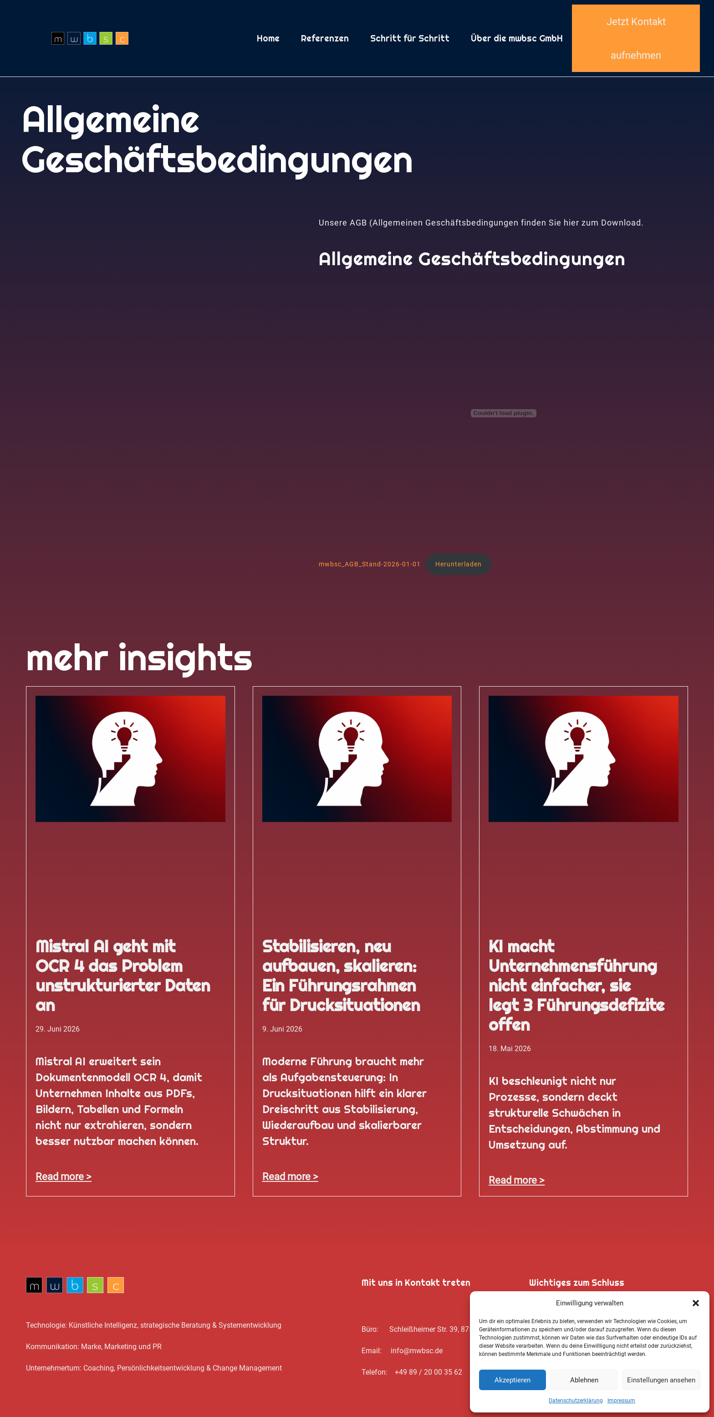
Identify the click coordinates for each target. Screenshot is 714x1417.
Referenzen (325, 38)
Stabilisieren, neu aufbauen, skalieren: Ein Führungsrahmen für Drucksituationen (341, 976)
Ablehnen (584, 1380)
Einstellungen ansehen (661, 1380)
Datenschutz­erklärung (576, 1400)
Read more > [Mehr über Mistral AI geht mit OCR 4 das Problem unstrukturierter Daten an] (64, 1176)
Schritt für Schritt (409, 38)
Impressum (621, 1400)
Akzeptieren (512, 1380)
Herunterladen (458, 564)
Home (268, 38)
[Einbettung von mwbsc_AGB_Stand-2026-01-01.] (503, 413)
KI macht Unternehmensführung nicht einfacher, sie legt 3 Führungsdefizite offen (576, 985)
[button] (695, 1303)
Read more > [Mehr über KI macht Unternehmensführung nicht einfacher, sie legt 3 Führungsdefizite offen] (517, 1180)
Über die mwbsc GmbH (517, 38)
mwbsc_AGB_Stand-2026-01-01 (370, 564)
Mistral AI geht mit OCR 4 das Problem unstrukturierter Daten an (123, 976)
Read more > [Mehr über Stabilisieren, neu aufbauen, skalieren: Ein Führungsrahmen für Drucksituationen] (290, 1176)
